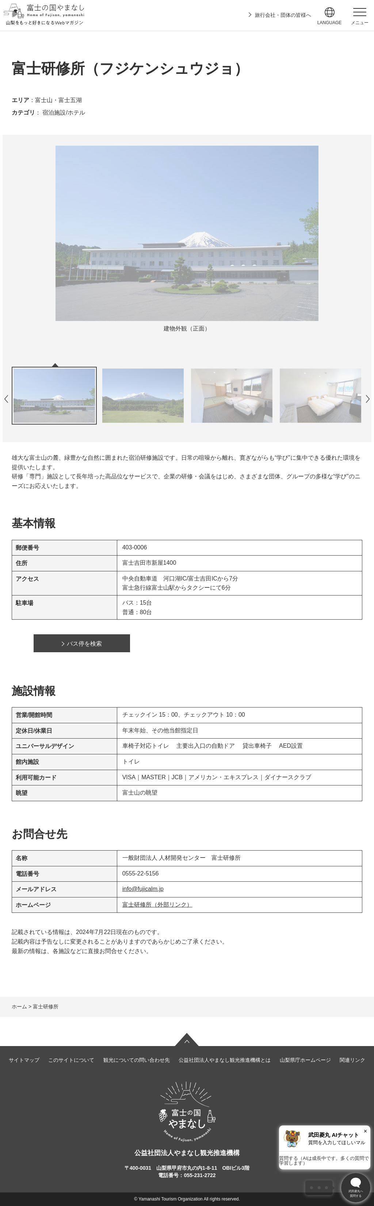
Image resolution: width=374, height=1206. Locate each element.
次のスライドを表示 (368, 399)
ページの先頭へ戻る (187, 1039)
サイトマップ (24, 1060)
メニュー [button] (360, 22)
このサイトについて (71, 1060)
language (329, 22)
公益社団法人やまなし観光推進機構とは (225, 1060)
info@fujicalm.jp (143, 889)
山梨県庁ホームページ (305, 1060)
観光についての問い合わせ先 (136, 1060)
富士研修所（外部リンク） (157, 904)
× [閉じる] (365, 1131)
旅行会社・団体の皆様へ (283, 15)
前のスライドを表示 (6, 399)
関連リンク (352, 1060)
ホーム (19, 1006)
